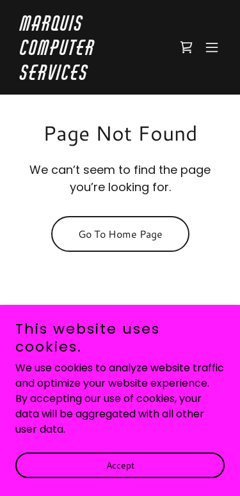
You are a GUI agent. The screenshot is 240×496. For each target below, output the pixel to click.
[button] (212, 47)
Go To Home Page (120, 233)
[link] (88, 76)
